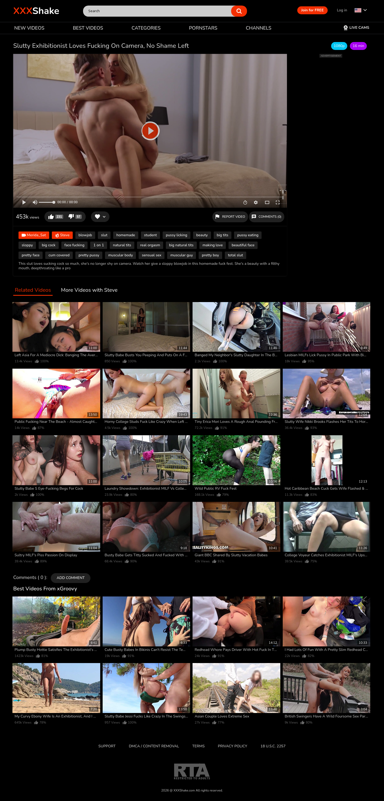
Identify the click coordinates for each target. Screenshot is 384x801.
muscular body (120, 255)
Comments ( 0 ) (29, 578)
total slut (235, 255)
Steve (62, 235)
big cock (48, 245)
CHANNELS (258, 28)
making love (213, 245)
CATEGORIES (146, 28)
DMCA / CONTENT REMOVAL (154, 746)
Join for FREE (312, 10)
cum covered (59, 255)
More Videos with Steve (89, 290)
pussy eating (247, 235)
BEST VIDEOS (88, 28)
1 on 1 (98, 245)
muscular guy (181, 255)
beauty (202, 235)
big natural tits (181, 245)
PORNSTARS (203, 28)
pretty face (30, 255)
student (150, 235)
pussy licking (176, 235)
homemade (125, 235)
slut (104, 235)
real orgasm (150, 245)
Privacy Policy (232, 746)
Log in (342, 10)
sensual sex (151, 255)
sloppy (27, 245)
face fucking (75, 245)
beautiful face (243, 245)
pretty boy (210, 255)
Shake (36, 11)
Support (107, 746)
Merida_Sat (34, 235)
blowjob (85, 235)
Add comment (71, 577)
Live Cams (356, 27)
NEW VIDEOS (29, 28)
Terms (198, 746)
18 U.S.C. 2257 (273, 746)
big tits (222, 235)
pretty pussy (89, 255)
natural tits (122, 245)
